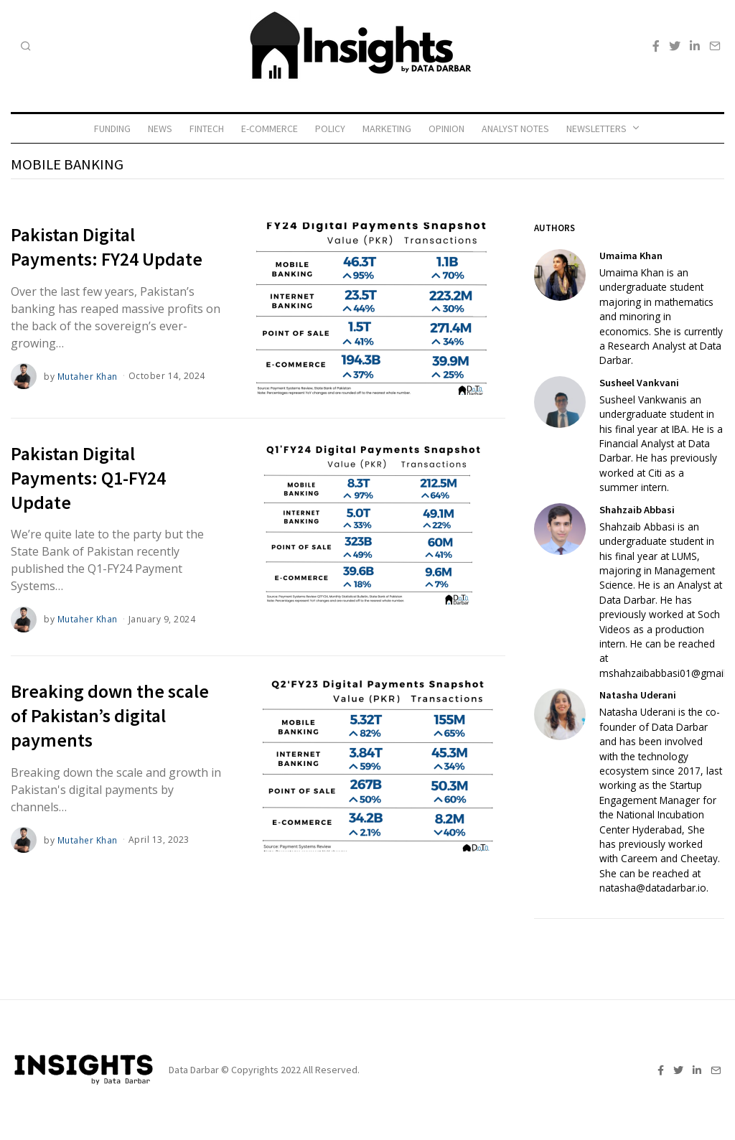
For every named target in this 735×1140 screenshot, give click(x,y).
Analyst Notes (515, 128)
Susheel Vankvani (639, 382)
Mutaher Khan (87, 376)
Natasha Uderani (637, 694)
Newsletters (596, 128)
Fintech (206, 128)
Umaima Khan (631, 255)
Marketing (386, 128)
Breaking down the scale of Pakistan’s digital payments (110, 715)
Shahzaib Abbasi (637, 509)
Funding (112, 128)
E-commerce (269, 128)
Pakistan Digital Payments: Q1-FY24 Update (88, 477)
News (160, 128)
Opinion (446, 128)
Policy (330, 128)
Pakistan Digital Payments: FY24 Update (106, 247)
